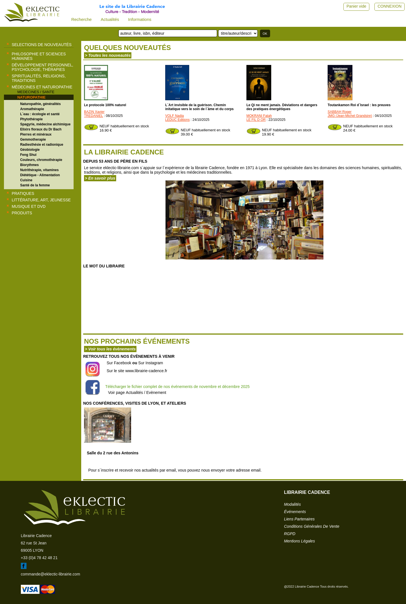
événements (295, 511)
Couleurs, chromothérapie (41, 160)
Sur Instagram (150, 363)
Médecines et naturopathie (42, 87)
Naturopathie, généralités (40, 104)
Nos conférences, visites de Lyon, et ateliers (134, 403)
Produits (22, 213)
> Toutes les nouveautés (108, 55)
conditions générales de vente (311, 526)
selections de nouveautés (41, 44)
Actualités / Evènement (146, 392)
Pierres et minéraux (35, 134)
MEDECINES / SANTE (35, 92)
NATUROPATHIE (31, 97)
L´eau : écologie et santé (39, 114)
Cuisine (26, 180)
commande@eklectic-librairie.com (50, 574)
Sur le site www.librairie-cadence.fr (137, 370)
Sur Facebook (119, 363)
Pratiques (23, 193)
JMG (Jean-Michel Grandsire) (350, 116)
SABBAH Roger (340, 112)
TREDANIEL (93, 116)
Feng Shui (28, 155)
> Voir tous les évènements (110, 349)
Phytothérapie (31, 119)
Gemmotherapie (33, 139)
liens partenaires (299, 519)
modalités (292, 504)
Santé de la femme (35, 185)
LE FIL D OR (256, 120)
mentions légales (299, 541)
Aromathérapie (32, 109)
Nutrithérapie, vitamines (39, 170)
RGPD (289, 533)
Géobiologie (29, 150)
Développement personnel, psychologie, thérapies (42, 67)
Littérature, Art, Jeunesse (41, 200)
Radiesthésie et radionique (41, 145)
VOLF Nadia (174, 116)
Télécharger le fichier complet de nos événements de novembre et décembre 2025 (177, 386)
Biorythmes (29, 165)
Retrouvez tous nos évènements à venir (129, 356)
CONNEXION (389, 6)
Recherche (81, 19)
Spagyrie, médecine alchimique (45, 124)
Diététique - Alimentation (40, 175)
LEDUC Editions (177, 120)
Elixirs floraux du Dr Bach (40, 129)
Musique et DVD (28, 206)
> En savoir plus (100, 178)
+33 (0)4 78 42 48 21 (39, 557)
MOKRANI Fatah (259, 116)
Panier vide (356, 6)
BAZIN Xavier (94, 112)
